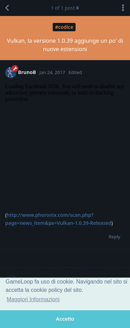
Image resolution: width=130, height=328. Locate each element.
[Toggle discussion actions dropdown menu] (123, 8)
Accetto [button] (65, 319)
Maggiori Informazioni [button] (33, 299)
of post (65, 8)
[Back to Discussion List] (7, 8)
